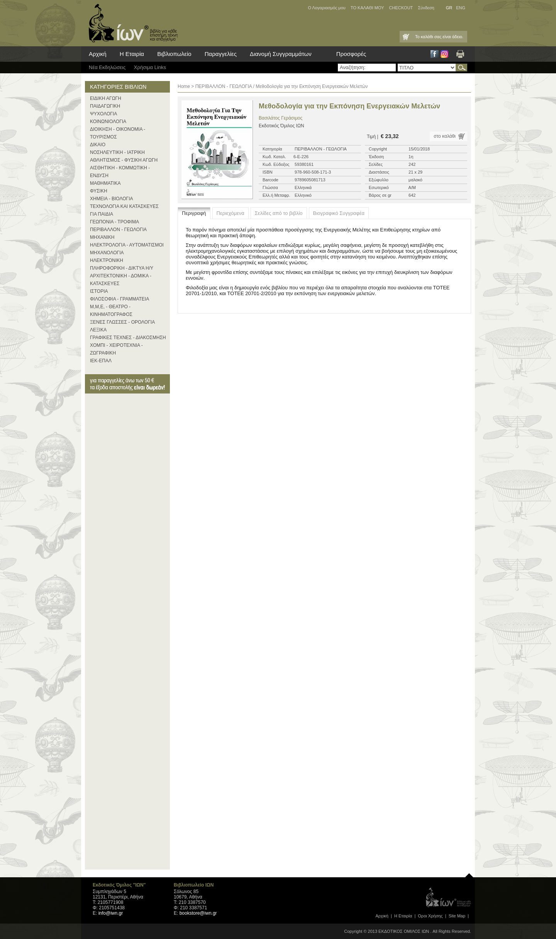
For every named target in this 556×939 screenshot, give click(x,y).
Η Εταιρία (132, 54)
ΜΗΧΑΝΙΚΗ (102, 237)
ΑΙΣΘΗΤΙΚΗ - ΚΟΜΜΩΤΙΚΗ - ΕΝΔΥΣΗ (120, 171)
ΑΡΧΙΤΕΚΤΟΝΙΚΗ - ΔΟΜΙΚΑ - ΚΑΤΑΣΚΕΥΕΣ (120, 279)
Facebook (435, 54)
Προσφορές (351, 54)
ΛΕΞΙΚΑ (98, 330)
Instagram (444, 54)
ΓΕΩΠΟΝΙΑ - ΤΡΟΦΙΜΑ (114, 222)
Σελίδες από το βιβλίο (279, 213)
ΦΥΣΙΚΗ (98, 191)
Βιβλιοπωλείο (174, 54)
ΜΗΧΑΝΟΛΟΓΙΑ (107, 252)
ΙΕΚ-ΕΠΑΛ (101, 360)
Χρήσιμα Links (150, 67)
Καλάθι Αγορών (405, 36)
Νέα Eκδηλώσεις (107, 67)
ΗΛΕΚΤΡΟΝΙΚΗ (106, 260)
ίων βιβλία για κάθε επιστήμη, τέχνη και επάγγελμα (131, 23)
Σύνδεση (426, 7)
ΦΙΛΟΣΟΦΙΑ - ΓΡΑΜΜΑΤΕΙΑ (119, 299)
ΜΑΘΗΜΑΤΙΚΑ (105, 183)
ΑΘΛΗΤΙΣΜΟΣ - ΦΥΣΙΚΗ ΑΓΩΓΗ (124, 160)
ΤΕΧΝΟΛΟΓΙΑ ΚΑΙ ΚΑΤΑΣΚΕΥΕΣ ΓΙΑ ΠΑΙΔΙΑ (124, 210)
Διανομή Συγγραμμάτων (281, 54)
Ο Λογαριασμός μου (326, 7)
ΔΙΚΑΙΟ (97, 144)
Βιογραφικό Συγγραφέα (339, 213)
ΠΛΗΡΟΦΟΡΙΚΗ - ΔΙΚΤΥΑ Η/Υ (121, 268)
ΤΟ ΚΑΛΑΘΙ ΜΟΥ (367, 7)
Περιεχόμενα (230, 213)
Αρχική (98, 54)
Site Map (457, 916)
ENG (460, 7)
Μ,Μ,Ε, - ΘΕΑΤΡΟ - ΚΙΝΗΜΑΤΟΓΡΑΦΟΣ (111, 310)
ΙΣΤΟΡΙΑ (99, 291)
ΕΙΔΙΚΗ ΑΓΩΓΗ (105, 98)
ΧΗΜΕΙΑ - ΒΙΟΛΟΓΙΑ (111, 198)
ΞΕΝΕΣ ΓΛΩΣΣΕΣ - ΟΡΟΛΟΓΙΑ (122, 322)
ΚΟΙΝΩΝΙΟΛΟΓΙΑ (108, 121)
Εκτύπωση (460, 54)
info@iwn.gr (110, 913)
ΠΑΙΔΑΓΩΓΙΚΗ (105, 106)
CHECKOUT (401, 7)
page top (469, 873)
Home (184, 86)
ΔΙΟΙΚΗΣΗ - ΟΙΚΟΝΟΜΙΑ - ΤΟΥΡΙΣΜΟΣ (117, 133)
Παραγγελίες (221, 54)
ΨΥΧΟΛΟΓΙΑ (103, 114)
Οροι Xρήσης (430, 916)
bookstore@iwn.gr (198, 913)
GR (449, 7)
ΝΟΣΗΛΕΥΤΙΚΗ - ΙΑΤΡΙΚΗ (117, 152)
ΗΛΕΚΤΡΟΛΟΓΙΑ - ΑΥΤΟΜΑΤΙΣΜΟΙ (127, 245)
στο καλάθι (445, 136)
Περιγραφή (194, 213)
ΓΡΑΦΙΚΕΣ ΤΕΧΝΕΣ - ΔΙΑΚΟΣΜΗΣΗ (128, 337)
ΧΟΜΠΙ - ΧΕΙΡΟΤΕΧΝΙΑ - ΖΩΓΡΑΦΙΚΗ (116, 349)
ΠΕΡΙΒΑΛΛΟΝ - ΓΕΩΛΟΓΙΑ (118, 229)
